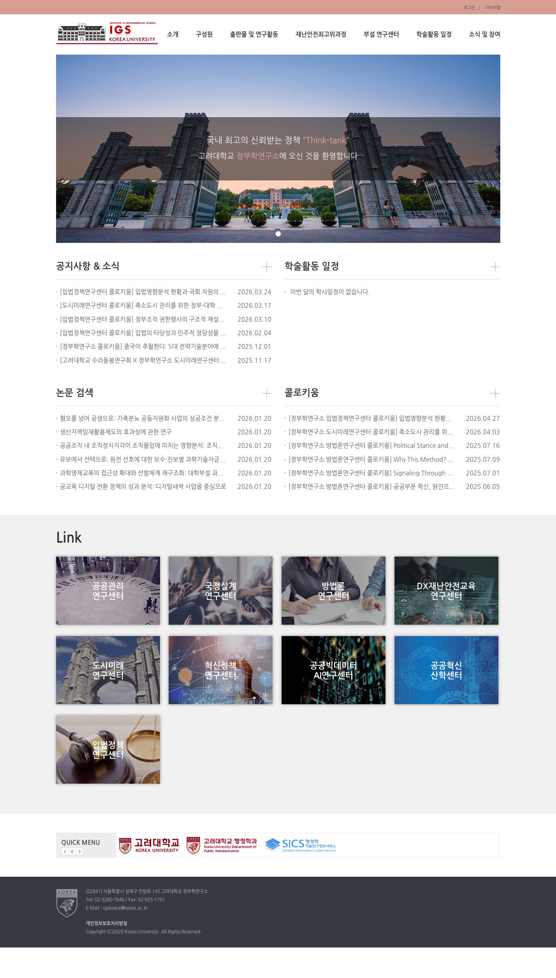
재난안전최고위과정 (321, 34)
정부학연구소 (107, 33)
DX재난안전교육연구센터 (446, 596)
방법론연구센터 (333, 596)
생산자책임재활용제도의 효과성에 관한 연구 (116, 432)
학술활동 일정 (434, 34)
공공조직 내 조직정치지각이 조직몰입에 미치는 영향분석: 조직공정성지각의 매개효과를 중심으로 (143, 445)
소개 (172, 34)
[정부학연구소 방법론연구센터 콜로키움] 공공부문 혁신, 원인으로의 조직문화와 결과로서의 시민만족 (371, 487)
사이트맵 (492, 8)
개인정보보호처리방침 (106, 954)
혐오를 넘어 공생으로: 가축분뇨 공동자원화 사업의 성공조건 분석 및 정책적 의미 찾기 (143, 418)
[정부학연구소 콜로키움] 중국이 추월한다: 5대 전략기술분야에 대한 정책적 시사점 (143, 346)
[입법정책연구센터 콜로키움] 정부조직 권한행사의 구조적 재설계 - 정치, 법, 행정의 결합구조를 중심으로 (143, 319)
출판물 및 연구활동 (254, 34)
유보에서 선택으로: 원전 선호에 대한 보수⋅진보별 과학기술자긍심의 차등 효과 (143, 459)
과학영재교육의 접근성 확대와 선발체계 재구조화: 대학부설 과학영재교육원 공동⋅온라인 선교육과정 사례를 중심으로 (143, 473)
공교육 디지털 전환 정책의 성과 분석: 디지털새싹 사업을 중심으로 (143, 487)
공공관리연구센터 (108, 596)
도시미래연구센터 (108, 686)
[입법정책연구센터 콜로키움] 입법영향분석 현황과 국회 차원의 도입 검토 (143, 292)
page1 (278, 233)
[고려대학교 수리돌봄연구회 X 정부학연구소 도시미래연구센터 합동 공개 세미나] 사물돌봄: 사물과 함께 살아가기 (143, 360)
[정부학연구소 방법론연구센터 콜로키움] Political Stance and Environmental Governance (371, 445)
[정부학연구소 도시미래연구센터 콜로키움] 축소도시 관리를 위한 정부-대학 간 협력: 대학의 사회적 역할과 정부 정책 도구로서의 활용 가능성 (371, 432)
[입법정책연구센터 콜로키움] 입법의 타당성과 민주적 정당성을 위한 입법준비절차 (143, 333)
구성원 (204, 34)
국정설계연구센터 (220, 596)
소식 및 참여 (484, 34)
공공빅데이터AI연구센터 (333, 686)
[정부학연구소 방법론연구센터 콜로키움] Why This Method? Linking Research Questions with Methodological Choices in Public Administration (371, 459)
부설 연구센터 (381, 34)
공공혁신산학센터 (446, 686)
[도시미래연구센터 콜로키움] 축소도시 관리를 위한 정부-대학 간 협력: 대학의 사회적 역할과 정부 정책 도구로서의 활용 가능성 (143, 305)
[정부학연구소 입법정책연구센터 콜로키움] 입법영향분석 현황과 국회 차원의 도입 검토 (371, 418)
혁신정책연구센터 (220, 686)
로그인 (469, 8)
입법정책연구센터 (108, 775)
